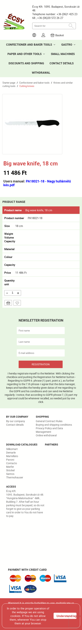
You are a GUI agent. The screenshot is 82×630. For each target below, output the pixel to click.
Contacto (11, 463)
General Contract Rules (49, 421)
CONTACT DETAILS (62, 63)
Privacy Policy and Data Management (49, 430)
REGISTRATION (41, 364)
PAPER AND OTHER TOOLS (24, 54)
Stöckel (10, 470)
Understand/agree (66, 616)
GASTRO (66, 44)
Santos (10, 474)
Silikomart (12, 449)
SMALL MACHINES (63, 54)
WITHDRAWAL (41, 72)
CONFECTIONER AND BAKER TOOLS (29, 44)
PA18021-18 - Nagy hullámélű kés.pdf (37, 183)
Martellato (12, 456)
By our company (15, 421)
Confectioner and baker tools (34, 82)
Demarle (11, 452)
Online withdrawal (46, 435)
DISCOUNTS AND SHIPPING (26, 63)
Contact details (15, 424)
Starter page (8, 82)
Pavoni (10, 459)
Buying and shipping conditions (54, 424)
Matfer (10, 466)
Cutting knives (26, 86)
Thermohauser (14, 477)
